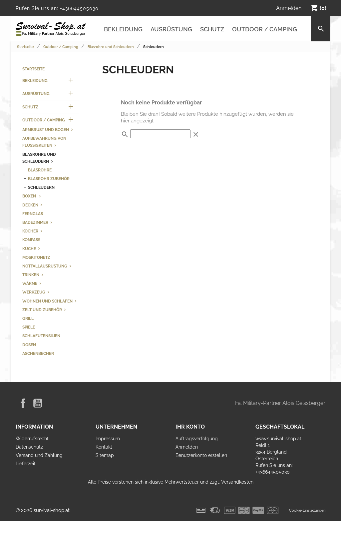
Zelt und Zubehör (42, 309)
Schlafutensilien (41, 335)
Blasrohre (40, 169)
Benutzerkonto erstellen (201, 455)
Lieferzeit (26, 463)
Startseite (33, 68)
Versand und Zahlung (39, 455)
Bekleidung (123, 29)
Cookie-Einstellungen (307, 510)
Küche (29, 248)
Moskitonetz (36, 257)
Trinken (30, 274)
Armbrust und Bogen (45, 129)
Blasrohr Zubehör (49, 178)
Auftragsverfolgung (196, 438)
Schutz (212, 29)
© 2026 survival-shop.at (43, 510)
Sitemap (105, 455)
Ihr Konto (190, 427)
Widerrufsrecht (32, 438)
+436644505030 (79, 8)
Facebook (23, 403)
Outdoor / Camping (264, 29)
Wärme (29, 283)
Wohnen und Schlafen (47, 301)
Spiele (28, 327)
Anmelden (186, 447)
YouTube (37, 403)
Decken (30, 204)
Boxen (29, 195)
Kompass (31, 239)
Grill (28, 318)
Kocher (30, 230)
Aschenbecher (38, 353)
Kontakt (104, 447)
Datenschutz (29, 447)
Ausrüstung (171, 29)
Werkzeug (33, 292)
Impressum (108, 438)
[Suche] (320, 28)
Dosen (29, 344)
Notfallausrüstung (44, 265)
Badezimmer (35, 222)
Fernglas (32, 213)
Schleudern (41, 187)
